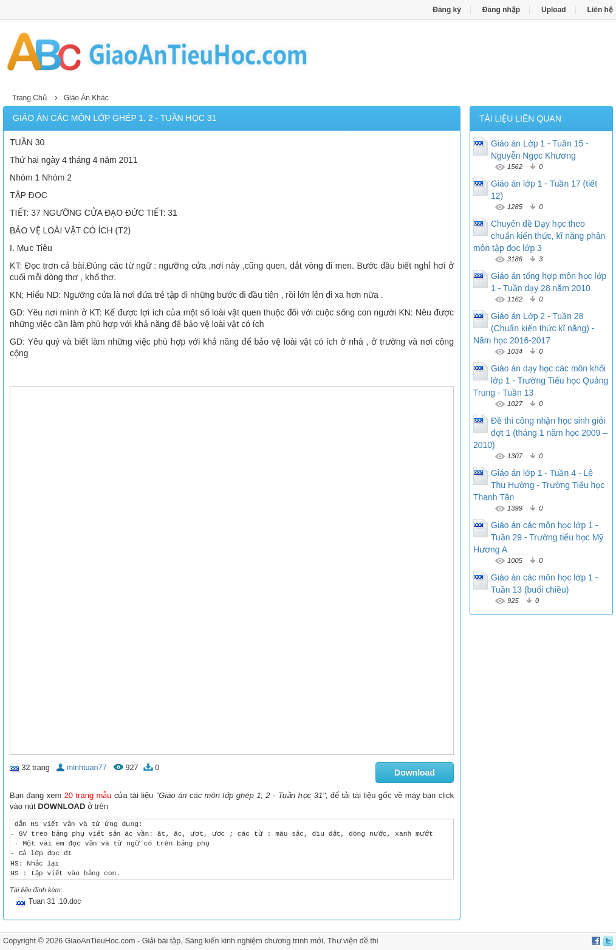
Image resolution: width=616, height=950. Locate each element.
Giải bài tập (161, 941)
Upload (553, 9)
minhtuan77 (87, 767)
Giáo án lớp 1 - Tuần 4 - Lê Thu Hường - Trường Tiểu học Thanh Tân (538, 485)
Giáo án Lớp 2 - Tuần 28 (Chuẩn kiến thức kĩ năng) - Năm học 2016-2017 (534, 328)
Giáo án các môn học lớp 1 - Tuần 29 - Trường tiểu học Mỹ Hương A (538, 537)
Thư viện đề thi (352, 941)
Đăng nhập (501, 9)
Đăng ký (447, 9)
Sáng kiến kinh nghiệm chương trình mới (254, 941)
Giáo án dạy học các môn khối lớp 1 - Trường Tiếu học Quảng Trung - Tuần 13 (540, 380)
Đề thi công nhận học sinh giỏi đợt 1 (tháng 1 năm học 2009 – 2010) (540, 433)
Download (414, 772)
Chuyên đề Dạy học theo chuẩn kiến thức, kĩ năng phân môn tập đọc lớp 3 (539, 236)
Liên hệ (600, 9)
